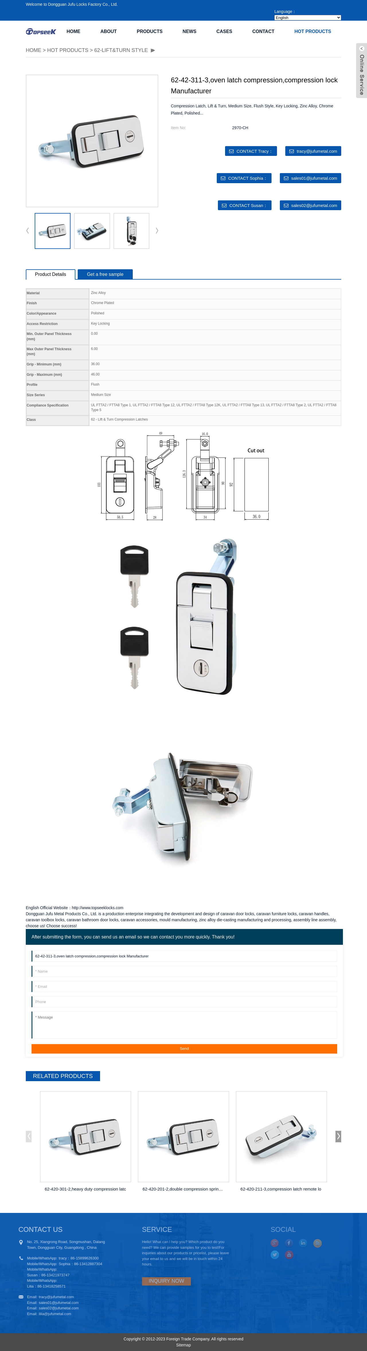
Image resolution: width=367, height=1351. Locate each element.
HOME (33, 50)
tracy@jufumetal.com (317, 151)
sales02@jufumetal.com (314, 205)
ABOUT (108, 31)
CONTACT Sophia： (248, 178)
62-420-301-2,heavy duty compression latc (85, 1189)
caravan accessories (139, 920)
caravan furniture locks (276, 913)
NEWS (189, 31)
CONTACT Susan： (248, 205)
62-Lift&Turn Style (121, 50)
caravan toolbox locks (45, 920)
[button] (157, 231)
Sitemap (183, 1345)
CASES (224, 31)
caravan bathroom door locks (92, 920)
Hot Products (312, 31)
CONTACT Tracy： (255, 151)
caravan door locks (237, 913)
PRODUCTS (150, 31)
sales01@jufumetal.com (314, 178)
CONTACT (263, 31)
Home (73, 31)
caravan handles (314, 913)
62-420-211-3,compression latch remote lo (281, 1189)
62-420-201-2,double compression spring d (183, 1189)
